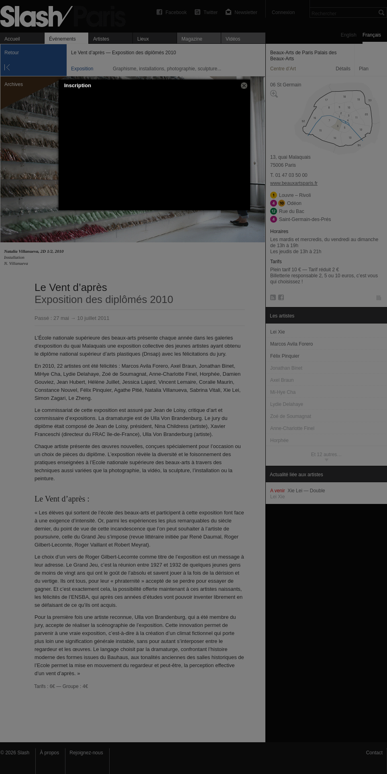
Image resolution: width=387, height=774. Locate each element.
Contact (374, 753)
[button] (244, 85)
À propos (49, 753)
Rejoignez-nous (86, 753)
